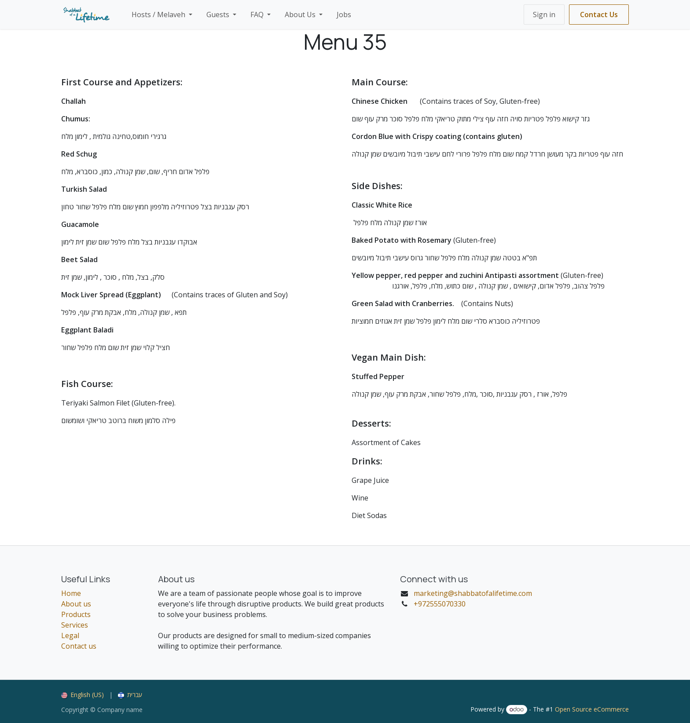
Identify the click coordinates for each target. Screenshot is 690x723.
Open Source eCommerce (592, 709)
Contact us (78, 646)
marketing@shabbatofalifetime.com (473, 593)
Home (71, 593)
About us (76, 604)
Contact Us (599, 14)
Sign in (544, 14)
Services (74, 625)
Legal (70, 635)
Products (76, 614)
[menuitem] (162, 14)
